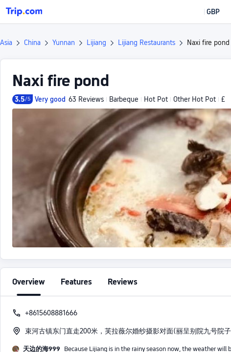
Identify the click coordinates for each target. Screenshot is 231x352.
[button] (206, 11)
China (32, 42)
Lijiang (96, 42)
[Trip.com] (24, 11)
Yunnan (63, 42)
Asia (6, 42)
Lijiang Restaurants (146, 42)
